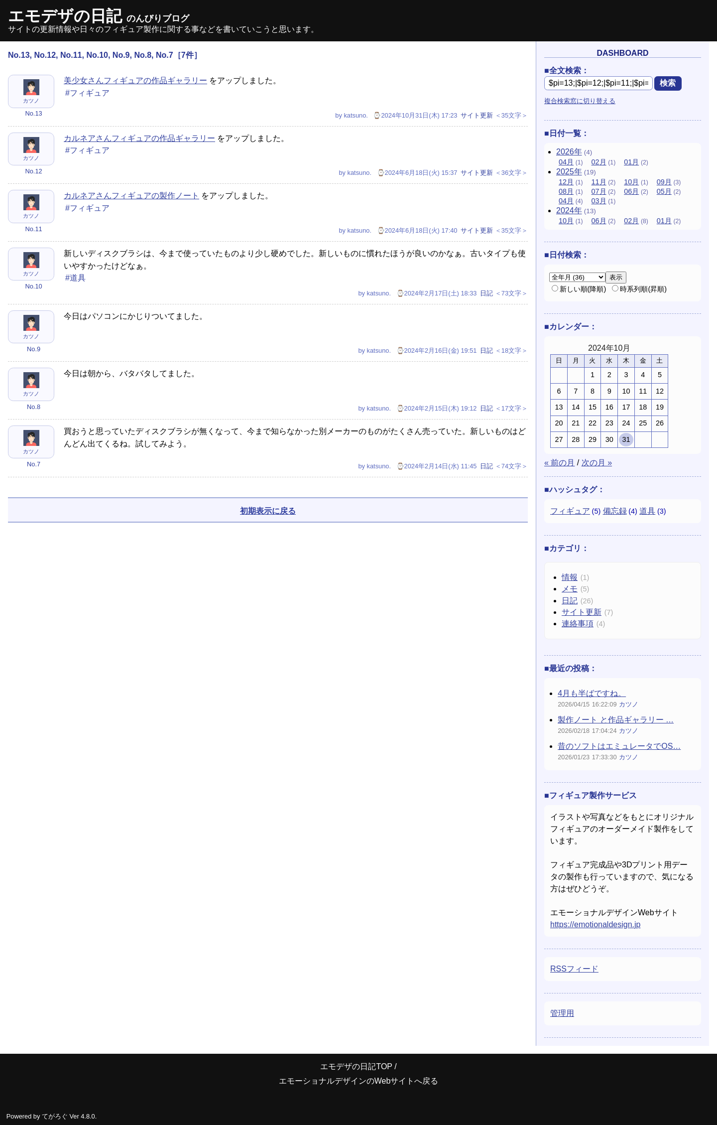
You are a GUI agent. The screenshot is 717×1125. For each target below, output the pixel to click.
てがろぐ (55, 1116)
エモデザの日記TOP (356, 1066)
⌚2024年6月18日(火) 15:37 (417, 172)
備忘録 (615, 511)
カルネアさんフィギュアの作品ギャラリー (139, 138)
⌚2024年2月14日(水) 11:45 (436, 466)
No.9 (33, 349)
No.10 (33, 286)
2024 (569, 210)
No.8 (33, 407)
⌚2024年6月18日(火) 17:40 (417, 230)
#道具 (75, 278)
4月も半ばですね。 (592, 693)
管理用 (562, 1013)
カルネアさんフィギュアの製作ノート (131, 195)
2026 (569, 151)
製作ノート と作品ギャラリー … (616, 719)
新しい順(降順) (579, 289)
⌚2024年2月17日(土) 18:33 (436, 293)
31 (626, 439)
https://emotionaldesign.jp (595, 924)
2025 (569, 171)
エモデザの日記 (98, 16)
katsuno (355, 115)
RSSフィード (574, 969)
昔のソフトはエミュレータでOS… (619, 746)
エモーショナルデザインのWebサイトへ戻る (359, 1081)
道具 (647, 511)
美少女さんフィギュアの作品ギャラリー (135, 80)
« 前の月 (559, 462)
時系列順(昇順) (639, 289)
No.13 (33, 113)
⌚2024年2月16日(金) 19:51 (436, 350)
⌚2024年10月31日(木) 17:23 (415, 115)
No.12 (33, 171)
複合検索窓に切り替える (579, 101)
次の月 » (597, 462)
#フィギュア (87, 93)
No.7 (33, 464)
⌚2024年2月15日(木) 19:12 (436, 408)
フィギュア (570, 511)
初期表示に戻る (268, 511)
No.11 (33, 229)
